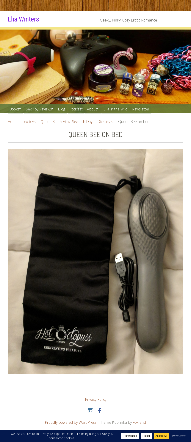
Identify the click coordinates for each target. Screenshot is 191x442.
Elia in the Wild (124, 108)
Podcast (81, 108)
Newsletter (151, 108)
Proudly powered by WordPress (70, 422)
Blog (66, 108)
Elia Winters (24, 19)
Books (15, 108)
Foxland (140, 422)
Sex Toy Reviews (41, 108)
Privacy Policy (96, 399)
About (99, 108)
